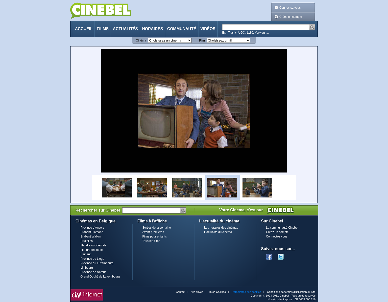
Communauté (181, 29)
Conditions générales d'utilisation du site (291, 291)
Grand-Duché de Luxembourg (100, 276)
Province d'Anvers (92, 227)
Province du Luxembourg (96, 263)
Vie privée (197, 291)
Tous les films (151, 241)
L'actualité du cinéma (218, 232)
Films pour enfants (154, 236)
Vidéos (207, 29)
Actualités (125, 29)
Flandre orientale (91, 250)
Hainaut (85, 254)
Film (202, 40)
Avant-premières (153, 232)
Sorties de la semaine (156, 227)
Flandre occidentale (93, 245)
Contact (180, 291)
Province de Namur (93, 272)
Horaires (152, 29)
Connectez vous (290, 7)
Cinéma (141, 40)
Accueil (84, 29)
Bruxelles (86, 241)
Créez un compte (290, 17)
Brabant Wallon (90, 236)
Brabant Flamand (91, 232)
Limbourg (86, 267)
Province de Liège (92, 258)
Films (103, 29)
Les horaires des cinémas (221, 227)
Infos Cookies (217, 291)
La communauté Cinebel (282, 227)
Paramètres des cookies (246, 291)
